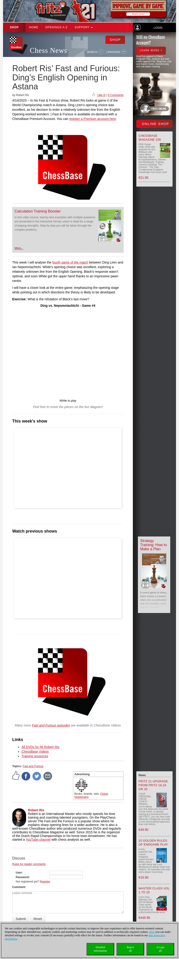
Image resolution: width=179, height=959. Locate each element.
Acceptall (160, 949)
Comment (18, 887)
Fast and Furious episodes (51, 725)
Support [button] (84, 27)
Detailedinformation (100, 949)
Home (33, 27)
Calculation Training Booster (38, 211)
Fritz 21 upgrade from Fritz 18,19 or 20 (153, 785)
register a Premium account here (92, 119)
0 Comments (115, 95)
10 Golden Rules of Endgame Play (153, 842)
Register (45, 881)
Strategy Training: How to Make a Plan (153, 545)
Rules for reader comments (29, 864)
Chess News (48, 50)
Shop (14, 27)
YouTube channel (38, 839)
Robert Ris (36, 810)
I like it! (101, 95)
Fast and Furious (33, 766)
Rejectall (130, 949)
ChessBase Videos (35, 751)
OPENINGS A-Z (56, 27)
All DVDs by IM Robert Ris (40, 747)
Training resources (34, 756)
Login (158, 27)
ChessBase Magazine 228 (150, 137)
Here (152, 931)
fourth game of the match (70, 262)
